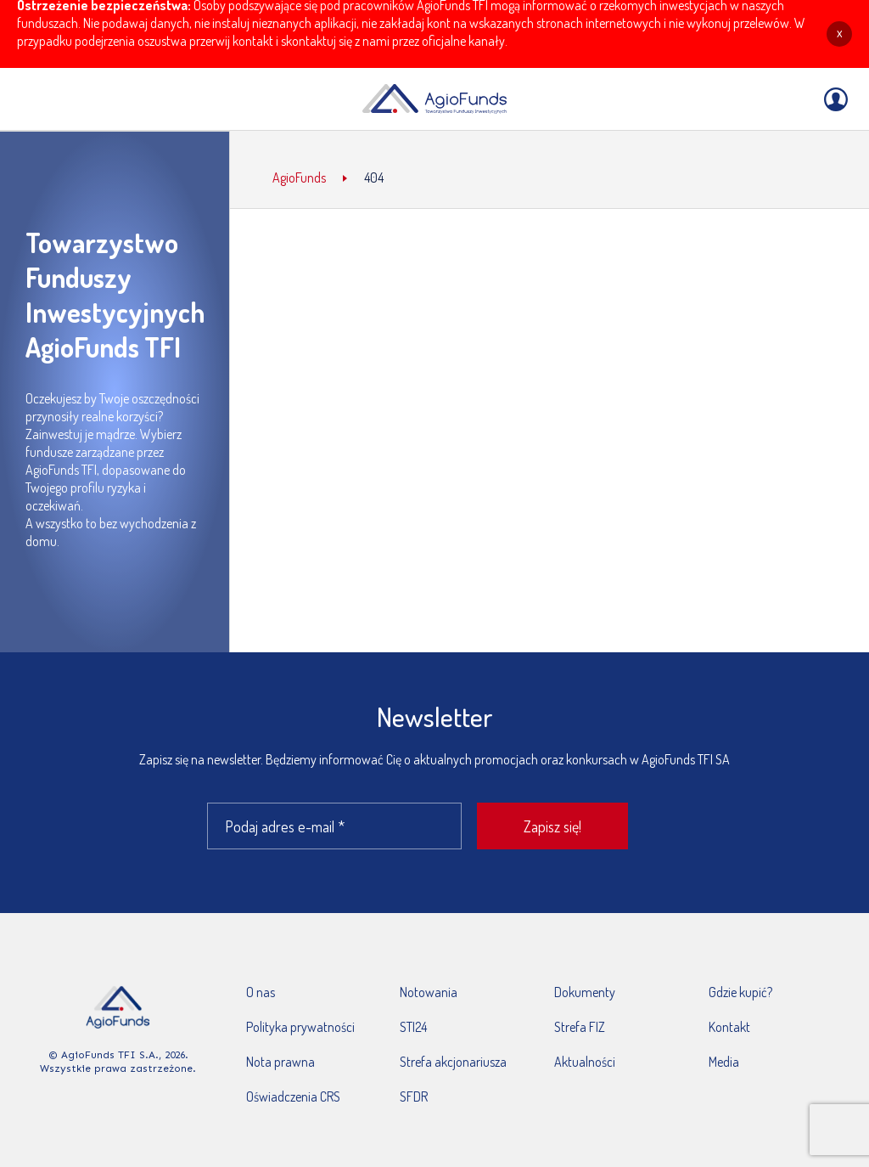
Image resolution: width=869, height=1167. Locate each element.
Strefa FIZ (579, 1026)
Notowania (428, 992)
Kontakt (729, 1026)
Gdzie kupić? (740, 992)
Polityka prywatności (300, 1026)
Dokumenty (584, 992)
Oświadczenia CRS (293, 1096)
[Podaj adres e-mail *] (334, 826)
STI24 (413, 1026)
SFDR (414, 1096)
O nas (260, 992)
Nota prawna (280, 1061)
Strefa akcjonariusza (453, 1061)
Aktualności (584, 1061)
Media (724, 1061)
